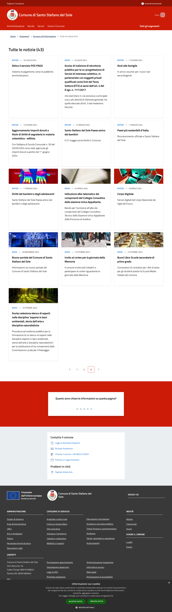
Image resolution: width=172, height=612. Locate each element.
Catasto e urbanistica (56, 538)
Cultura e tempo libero (57, 524)
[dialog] (86, 596)
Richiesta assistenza (56, 576)
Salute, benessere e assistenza (100, 538)
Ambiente (91, 533)
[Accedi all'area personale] (151, 3)
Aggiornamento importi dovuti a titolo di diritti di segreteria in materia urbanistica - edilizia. (33, 134)
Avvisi (67, 60)
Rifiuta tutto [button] (96, 601)
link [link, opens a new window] (111, 596)
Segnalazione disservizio (58, 567)
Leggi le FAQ (52, 572)
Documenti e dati (15, 548)
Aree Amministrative (16, 524)
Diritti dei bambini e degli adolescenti (33, 194)
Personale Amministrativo (19, 543)
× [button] (169, 583)
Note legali (91, 572)
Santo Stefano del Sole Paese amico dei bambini (85, 132)
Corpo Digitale (125, 194)
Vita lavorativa (53, 528)
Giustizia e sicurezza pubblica (100, 523)
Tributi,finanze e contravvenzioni (102, 528)
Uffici (9, 528)
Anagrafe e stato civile (57, 519)
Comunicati (131, 524)
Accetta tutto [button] (75, 601)
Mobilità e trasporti (55, 543)
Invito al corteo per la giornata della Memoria (85, 259)
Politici (10, 538)
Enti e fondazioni (14, 533)
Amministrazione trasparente (100, 562)
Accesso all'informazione (44, 36)
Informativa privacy (95, 567)
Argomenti (24, 36)
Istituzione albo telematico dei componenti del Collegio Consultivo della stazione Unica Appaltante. (85, 198)
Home (13, 36)
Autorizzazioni (93, 543)
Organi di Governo (15, 519)
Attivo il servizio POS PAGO (27, 66)
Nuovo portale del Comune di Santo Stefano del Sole (32, 259)
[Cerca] (162, 15)
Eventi (129, 547)
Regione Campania (15, 3)
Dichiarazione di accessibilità (100, 576)
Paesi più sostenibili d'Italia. (133, 130)
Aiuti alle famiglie (127, 66)
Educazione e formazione (98, 519)
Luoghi (129, 542)
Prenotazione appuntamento (60, 562)
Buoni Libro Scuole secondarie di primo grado (135, 259)
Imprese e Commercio (56, 533)
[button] (86, 607)
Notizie (15, 60)
